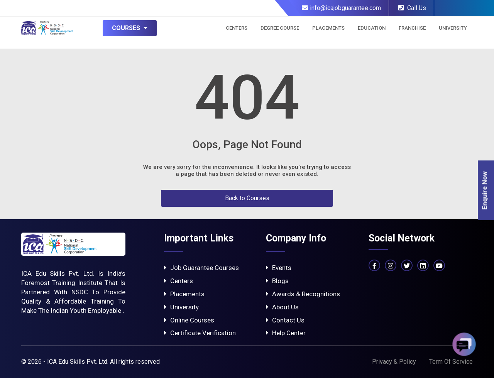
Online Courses (189, 320)
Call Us (412, 8)
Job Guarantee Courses (201, 268)
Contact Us (285, 320)
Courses (129, 28)
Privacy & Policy (394, 361)
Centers (236, 28)
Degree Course (280, 28)
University (453, 28)
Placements (328, 28)
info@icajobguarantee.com (341, 8)
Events (278, 268)
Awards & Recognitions (303, 294)
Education (372, 28)
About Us (282, 307)
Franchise (412, 28)
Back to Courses (247, 198)
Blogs (277, 281)
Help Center (286, 333)
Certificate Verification (200, 333)
